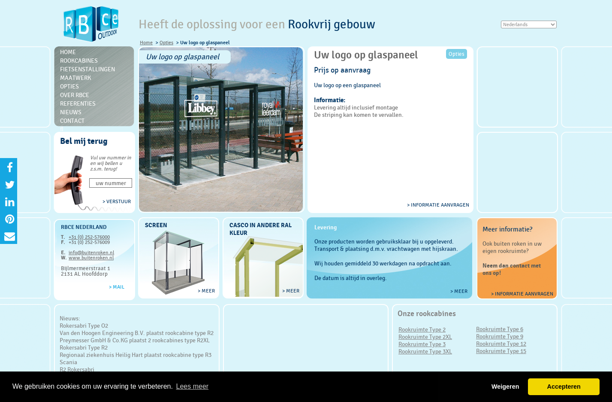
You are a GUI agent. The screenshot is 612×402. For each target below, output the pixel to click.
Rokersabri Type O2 (84, 325)
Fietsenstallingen (87, 69)
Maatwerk (75, 77)
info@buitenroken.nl (91, 253)
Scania (68, 362)
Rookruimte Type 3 (422, 344)
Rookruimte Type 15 (501, 350)
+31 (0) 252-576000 (89, 237)
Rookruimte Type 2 (422, 329)
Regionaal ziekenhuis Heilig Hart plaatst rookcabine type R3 (135, 354)
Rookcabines (79, 60)
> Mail (116, 286)
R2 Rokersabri (77, 369)
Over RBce (74, 94)
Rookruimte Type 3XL (425, 351)
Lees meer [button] (192, 386)
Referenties (78, 103)
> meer (206, 291)
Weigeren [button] (505, 386)
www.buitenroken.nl (91, 258)
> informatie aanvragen (438, 205)
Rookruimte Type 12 (501, 343)
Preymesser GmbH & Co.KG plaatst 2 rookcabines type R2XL (135, 340)
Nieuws (70, 112)
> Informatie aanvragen (522, 294)
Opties (166, 43)
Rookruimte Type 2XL (425, 336)
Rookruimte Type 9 (499, 336)
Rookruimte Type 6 (499, 329)
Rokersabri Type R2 (84, 347)
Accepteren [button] (563, 386)
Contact (72, 120)
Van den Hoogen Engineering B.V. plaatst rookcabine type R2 (137, 332)
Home (146, 43)
